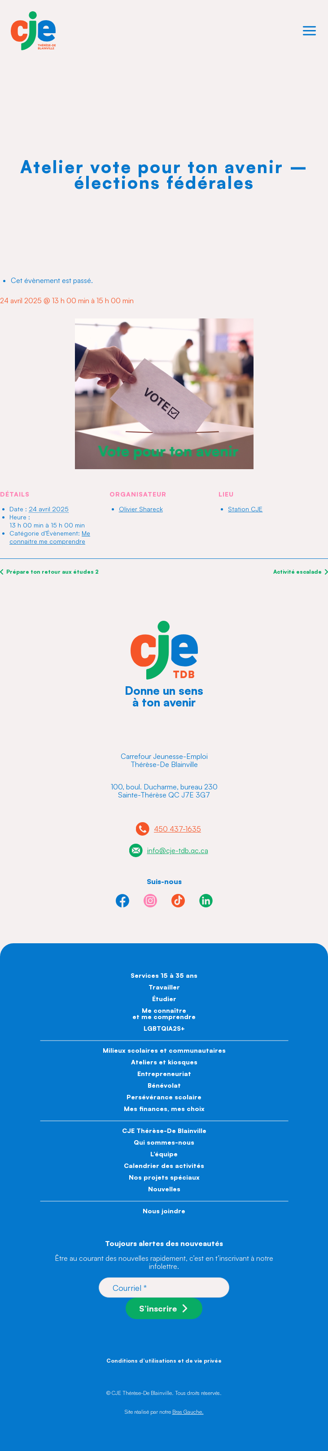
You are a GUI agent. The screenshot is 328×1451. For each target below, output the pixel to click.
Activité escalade (298, 571)
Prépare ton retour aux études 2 (52, 571)
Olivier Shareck (141, 509)
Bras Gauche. (188, 1411)
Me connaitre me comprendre (49, 537)
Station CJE (245, 509)
